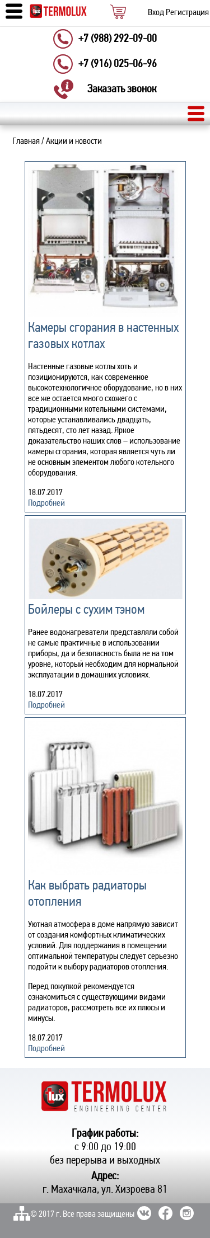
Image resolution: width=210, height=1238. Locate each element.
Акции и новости (74, 141)
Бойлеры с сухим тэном (86, 610)
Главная (26, 141)
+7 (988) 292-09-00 (117, 39)
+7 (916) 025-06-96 (117, 64)
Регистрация (187, 12)
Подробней (46, 503)
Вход (156, 12)
